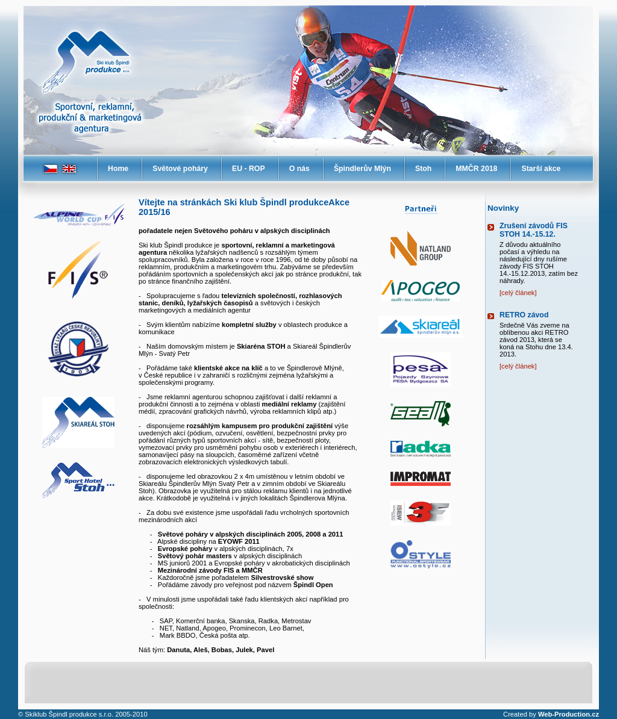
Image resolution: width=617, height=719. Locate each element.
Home (118, 168)
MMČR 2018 (476, 168)
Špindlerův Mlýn (362, 168)
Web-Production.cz (568, 714)
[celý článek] (518, 292)
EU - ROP (248, 168)
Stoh (423, 168)
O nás (299, 168)
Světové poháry (180, 168)
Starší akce (540, 168)
